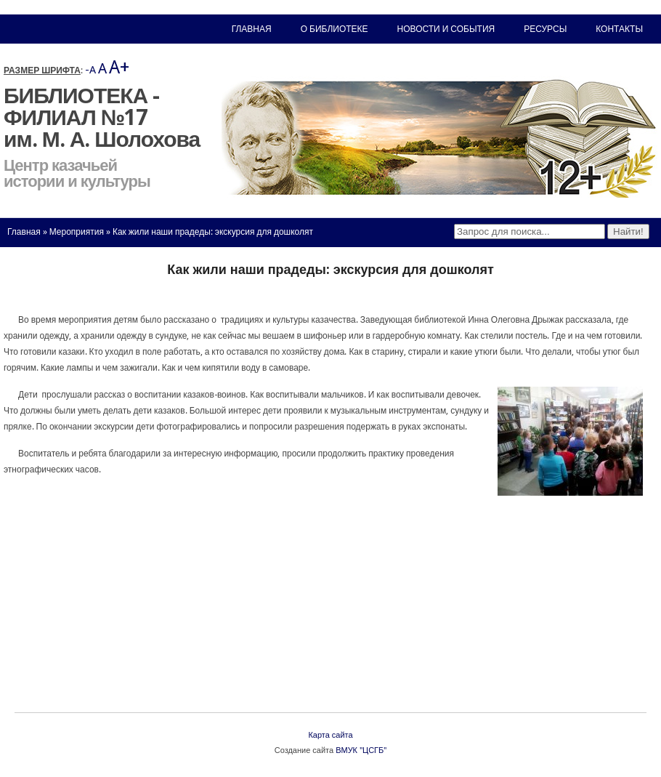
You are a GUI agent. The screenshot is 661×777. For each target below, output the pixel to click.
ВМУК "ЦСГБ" (361, 750)
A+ (119, 67)
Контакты (619, 29)
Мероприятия (76, 232)
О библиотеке (334, 29)
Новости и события (446, 29)
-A (90, 69)
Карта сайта (330, 735)
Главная (24, 232)
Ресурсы (545, 29)
